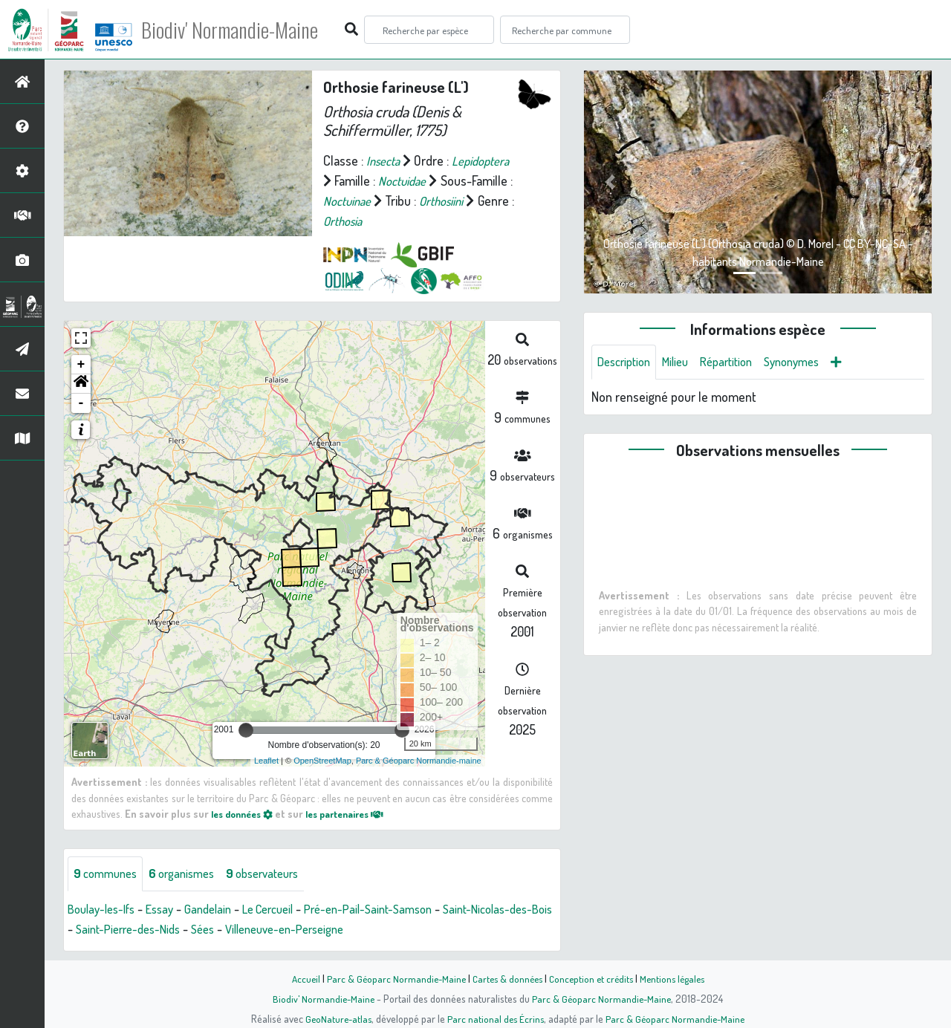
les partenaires (358, 813)
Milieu (683, 362)
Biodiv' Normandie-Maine (244, 30)
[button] (81, 384)
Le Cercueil (286, 910)
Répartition (739, 362)
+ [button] (81, 365)
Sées (264, 930)
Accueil (298, 978)
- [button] (81, 403)
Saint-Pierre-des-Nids (183, 930)
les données (246, 813)
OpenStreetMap (322, 760)
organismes (191, 874)
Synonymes (811, 362)
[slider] (245, 730)
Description (627, 362)
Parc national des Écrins (495, 1018)
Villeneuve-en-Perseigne (354, 930)
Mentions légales (678, 978)
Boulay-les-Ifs (105, 910)
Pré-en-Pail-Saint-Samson (396, 910)
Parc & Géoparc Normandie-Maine (390, 978)
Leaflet (266, 760)
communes (108, 874)
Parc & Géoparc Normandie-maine (418, 760)
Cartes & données (505, 978)
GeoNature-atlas (335, 1018)
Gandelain (220, 910)
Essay (169, 910)
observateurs (279, 874)
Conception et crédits (592, 978)
